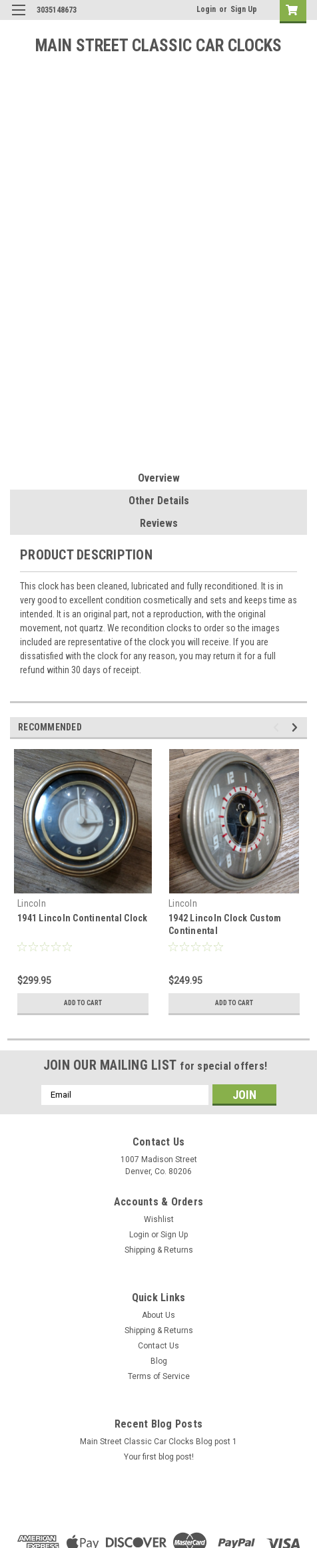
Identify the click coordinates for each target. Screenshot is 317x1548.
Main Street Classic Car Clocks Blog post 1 (158, 1441)
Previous (278, 727)
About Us (158, 1315)
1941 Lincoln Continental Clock (82, 918)
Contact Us (158, 1345)
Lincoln (31, 903)
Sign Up (243, 9)
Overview (159, 478)
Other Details (159, 500)
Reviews (159, 523)
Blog (159, 1361)
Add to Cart (83, 1002)
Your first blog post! (159, 1457)
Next (297, 727)
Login (206, 9)
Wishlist (159, 1219)
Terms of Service (159, 1376)
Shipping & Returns (159, 1250)
